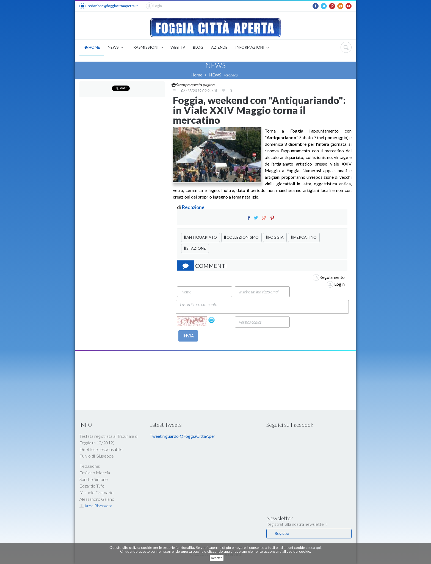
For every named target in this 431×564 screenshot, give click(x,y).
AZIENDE (219, 47)
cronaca (231, 75)
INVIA (188, 335)
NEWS (115, 47)
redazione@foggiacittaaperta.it (108, 6)
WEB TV (177, 47)
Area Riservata (95, 505)
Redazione (193, 207)
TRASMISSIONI (147, 47)
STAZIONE (195, 248)
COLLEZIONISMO (241, 237)
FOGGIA (275, 237)
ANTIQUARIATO (200, 237)
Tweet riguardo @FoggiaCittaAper (182, 436)
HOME (92, 47)
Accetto (216, 558)
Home (196, 74)
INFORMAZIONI (252, 47)
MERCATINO (304, 237)
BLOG (198, 47)
